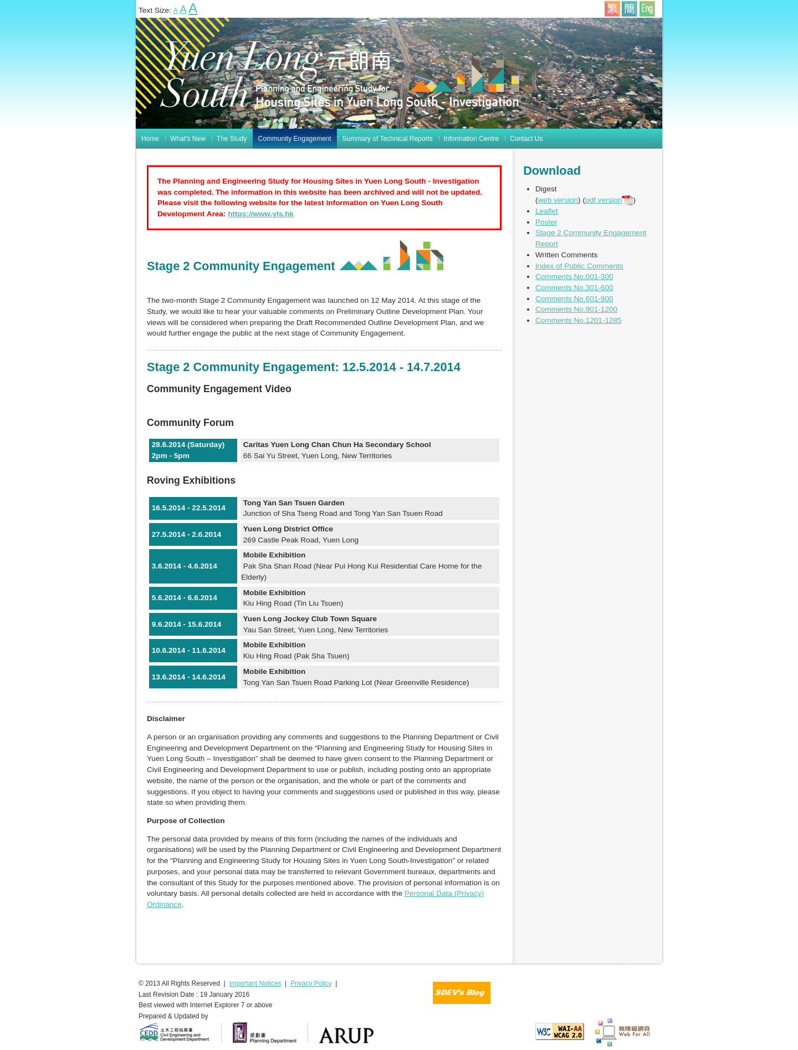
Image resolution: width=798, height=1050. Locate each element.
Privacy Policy (311, 983)
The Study (232, 139)
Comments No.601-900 (574, 299)
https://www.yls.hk (261, 214)
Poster (546, 222)
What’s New (188, 139)
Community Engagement (294, 139)
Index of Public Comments (579, 266)
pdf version (609, 200)
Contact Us (526, 139)
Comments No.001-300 (574, 276)
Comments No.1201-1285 (578, 320)
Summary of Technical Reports (387, 139)
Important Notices (255, 983)
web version (558, 200)
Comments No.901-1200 (576, 309)
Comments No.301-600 (574, 287)
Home (150, 139)
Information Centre (471, 139)
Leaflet (546, 211)
